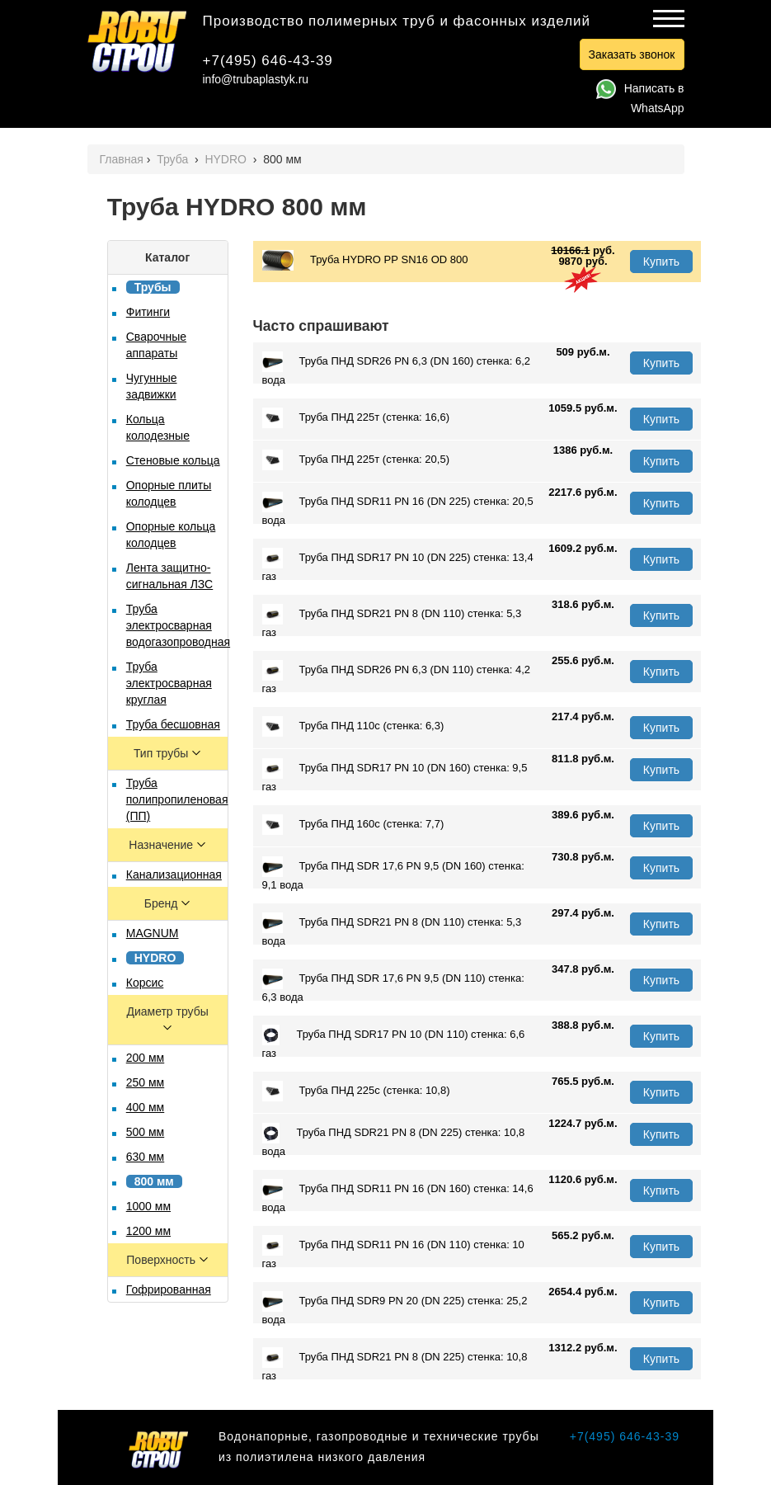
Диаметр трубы (167, 1011)
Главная (121, 159)
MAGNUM (152, 933)
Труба (174, 159)
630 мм (145, 1156)
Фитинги (148, 311)
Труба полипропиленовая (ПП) (177, 799)
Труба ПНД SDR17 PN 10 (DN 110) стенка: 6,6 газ (393, 1042)
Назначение (162, 844)
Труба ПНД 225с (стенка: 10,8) (356, 1091)
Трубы (153, 287)
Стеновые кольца (173, 460)
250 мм (145, 1082)
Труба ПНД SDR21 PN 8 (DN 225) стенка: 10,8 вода (393, 1140)
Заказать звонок (632, 54)
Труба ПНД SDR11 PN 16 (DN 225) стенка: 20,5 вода (398, 509)
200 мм (145, 1057)
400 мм (145, 1107)
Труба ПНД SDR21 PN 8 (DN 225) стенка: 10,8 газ (395, 1364)
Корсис (145, 982)
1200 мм (148, 1231)
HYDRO (227, 159)
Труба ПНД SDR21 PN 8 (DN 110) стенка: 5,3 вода (392, 929)
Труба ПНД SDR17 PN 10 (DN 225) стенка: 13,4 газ (398, 565)
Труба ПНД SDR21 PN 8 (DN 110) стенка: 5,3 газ (392, 621)
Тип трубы (162, 753)
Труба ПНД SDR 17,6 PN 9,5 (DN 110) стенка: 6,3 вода (393, 986)
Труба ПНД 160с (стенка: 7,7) (353, 824)
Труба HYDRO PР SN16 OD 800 (365, 260)
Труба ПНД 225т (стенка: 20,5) (355, 460)
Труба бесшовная (173, 724)
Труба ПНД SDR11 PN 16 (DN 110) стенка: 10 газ (393, 1252)
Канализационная (174, 874)
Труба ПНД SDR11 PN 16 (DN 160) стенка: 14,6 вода (398, 1196)
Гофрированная (168, 1289)
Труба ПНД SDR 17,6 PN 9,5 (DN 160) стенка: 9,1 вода (393, 873)
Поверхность (162, 1259)
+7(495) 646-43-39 (268, 60)
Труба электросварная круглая (169, 683)
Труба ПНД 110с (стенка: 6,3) (353, 726)
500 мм (145, 1131)
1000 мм (148, 1206)
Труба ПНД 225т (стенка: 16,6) (355, 418)
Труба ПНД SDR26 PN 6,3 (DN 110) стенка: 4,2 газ (396, 677)
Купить (661, 261)
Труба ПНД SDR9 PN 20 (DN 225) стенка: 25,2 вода (395, 1308)
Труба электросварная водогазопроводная (178, 625)
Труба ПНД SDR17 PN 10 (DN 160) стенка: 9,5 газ (395, 775)
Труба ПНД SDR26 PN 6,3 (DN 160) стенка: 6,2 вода (396, 368)
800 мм (154, 1181)
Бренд (162, 903)
